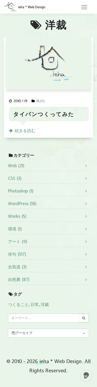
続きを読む (25, 130)
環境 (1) (15, 229)
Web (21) (16, 165)
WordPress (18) (22, 203)
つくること (18, 304)
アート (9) (17, 241)
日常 (35, 304)
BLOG (40, 101)
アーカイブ (21, 333)
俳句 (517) (17, 254)
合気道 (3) (17, 267)
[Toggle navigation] (84, 7)
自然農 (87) (19, 279)
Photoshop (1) (21, 191)
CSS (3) (15, 178)
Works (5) (17, 216)
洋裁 (45, 304)
